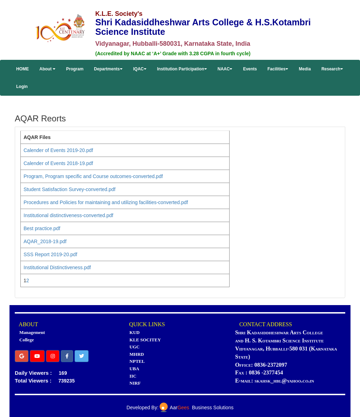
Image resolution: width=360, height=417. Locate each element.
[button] (21, 356)
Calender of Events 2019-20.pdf (58, 150)
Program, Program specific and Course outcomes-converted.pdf (93, 176)
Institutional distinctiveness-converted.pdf (68, 215)
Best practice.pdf (42, 228)
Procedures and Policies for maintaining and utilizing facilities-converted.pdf (106, 202)
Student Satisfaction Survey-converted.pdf (69, 189)
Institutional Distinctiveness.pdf (57, 267)
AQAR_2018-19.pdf (45, 241)
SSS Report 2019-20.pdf (50, 254)
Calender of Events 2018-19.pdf (58, 163)
